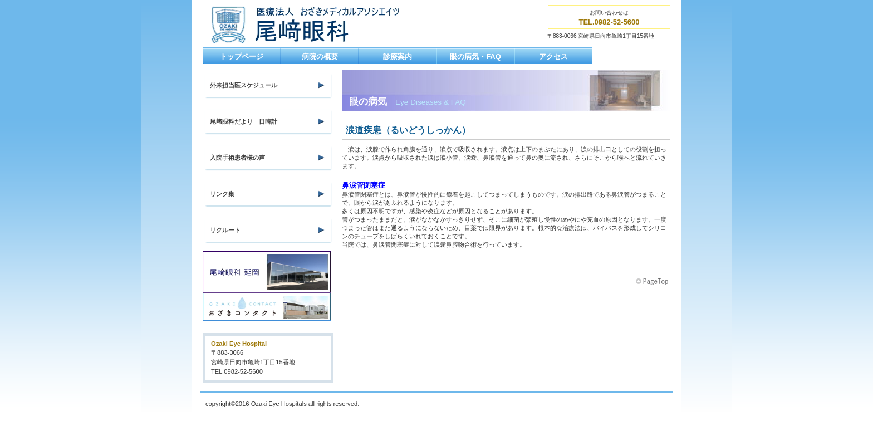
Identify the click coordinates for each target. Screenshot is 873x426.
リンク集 (222, 193)
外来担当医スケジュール (243, 85)
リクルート (225, 230)
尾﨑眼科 (318, 24)
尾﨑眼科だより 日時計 (243, 121)
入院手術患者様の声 (237, 157)
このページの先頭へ (653, 282)
